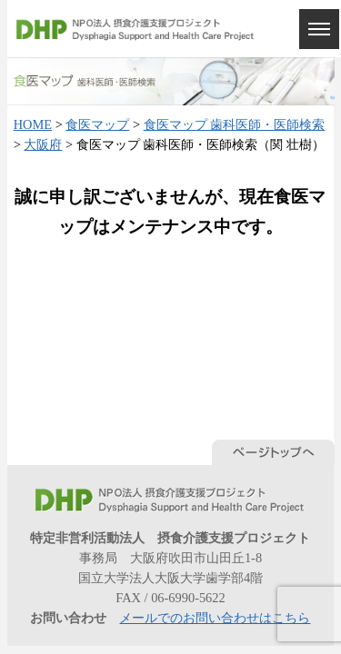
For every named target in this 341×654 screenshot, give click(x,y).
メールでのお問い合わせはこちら (214, 617)
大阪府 (43, 144)
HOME (33, 124)
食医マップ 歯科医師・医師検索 (235, 124)
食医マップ (97, 124)
